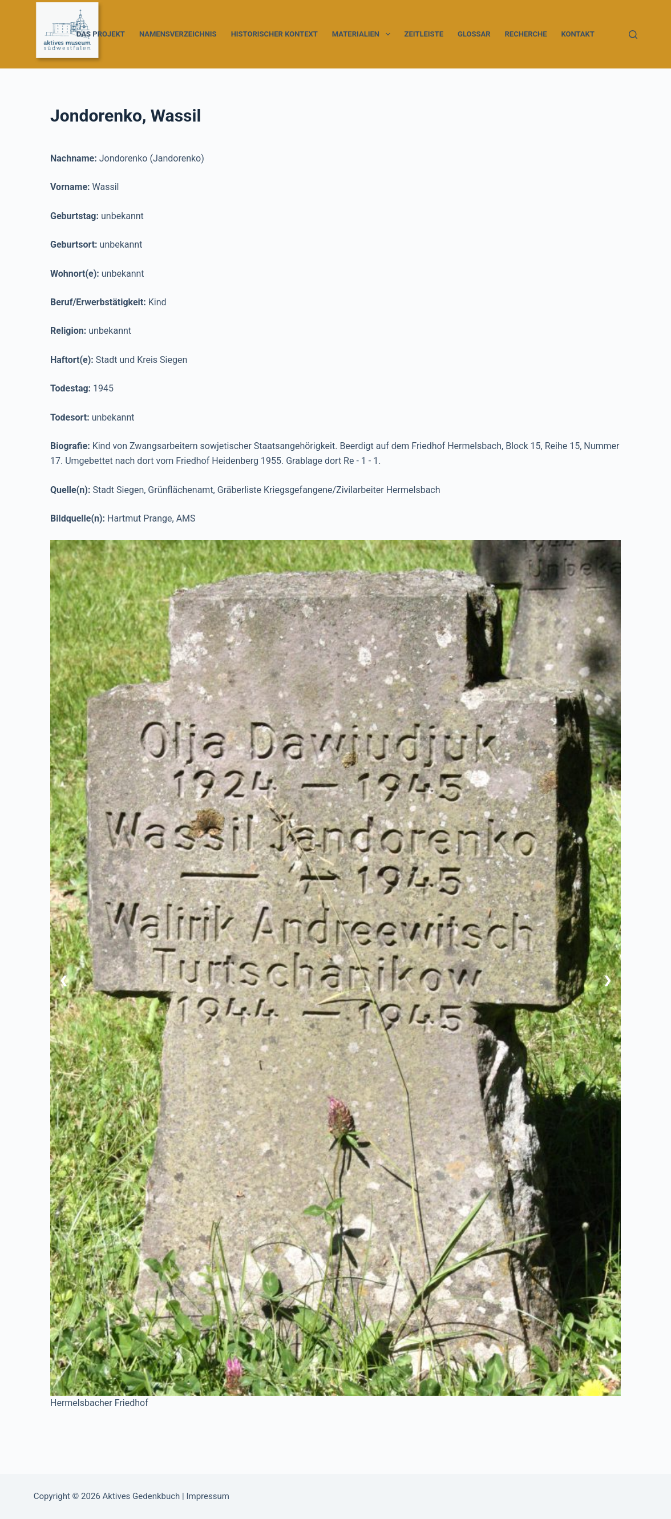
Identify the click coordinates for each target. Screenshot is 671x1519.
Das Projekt (100, 34)
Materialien (363, 34)
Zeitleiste (424, 34)
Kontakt (577, 34)
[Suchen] (633, 34)
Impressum (207, 1496)
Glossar (474, 34)
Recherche (526, 34)
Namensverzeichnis (178, 34)
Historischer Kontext (274, 34)
